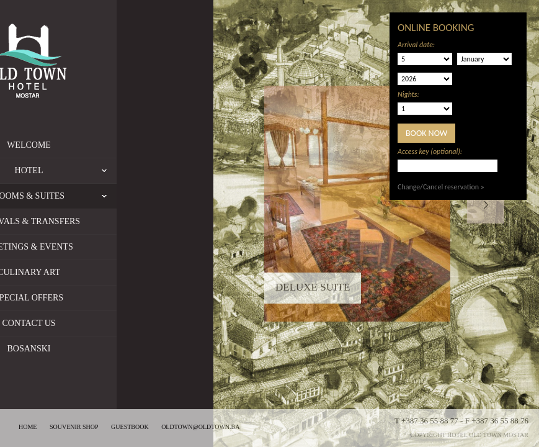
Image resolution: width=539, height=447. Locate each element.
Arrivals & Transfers (88, 221)
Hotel (125, 170)
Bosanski (87, 348)
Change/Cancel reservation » (441, 187)
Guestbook (130, 426)
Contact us (87, 323)
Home (28, 426)
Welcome (88, 145)
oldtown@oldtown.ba (200, 426)
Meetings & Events (87, 246)
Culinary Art (87, 272)
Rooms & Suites (88, 196)
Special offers (87, 297)
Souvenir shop (74, 426)
